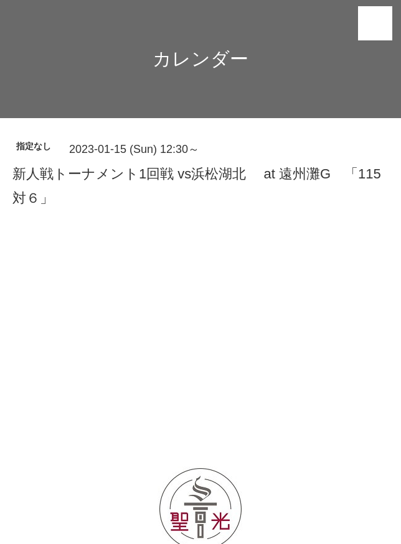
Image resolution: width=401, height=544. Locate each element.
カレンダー (200, 58)
